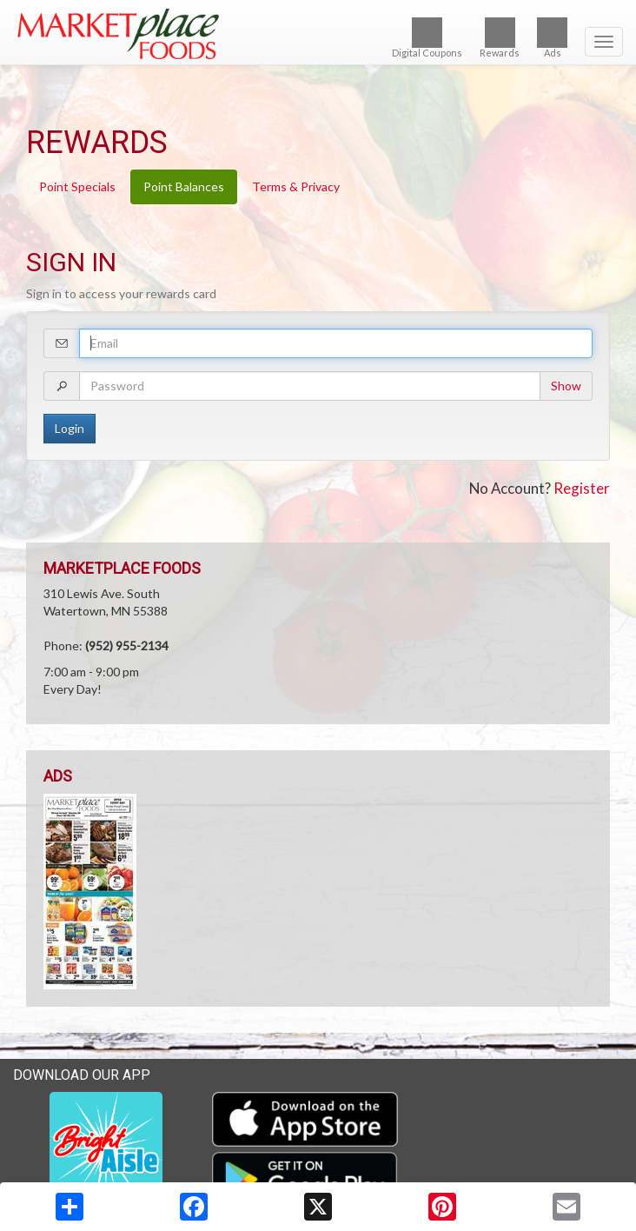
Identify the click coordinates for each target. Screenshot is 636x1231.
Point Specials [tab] (77, 186)
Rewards (500, 37)
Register (581, 488)
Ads (552, 37)
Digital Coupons (427, 37)
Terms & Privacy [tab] (296, 186)
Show (566, 385)
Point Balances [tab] (183, 186)
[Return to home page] (318, 34)
